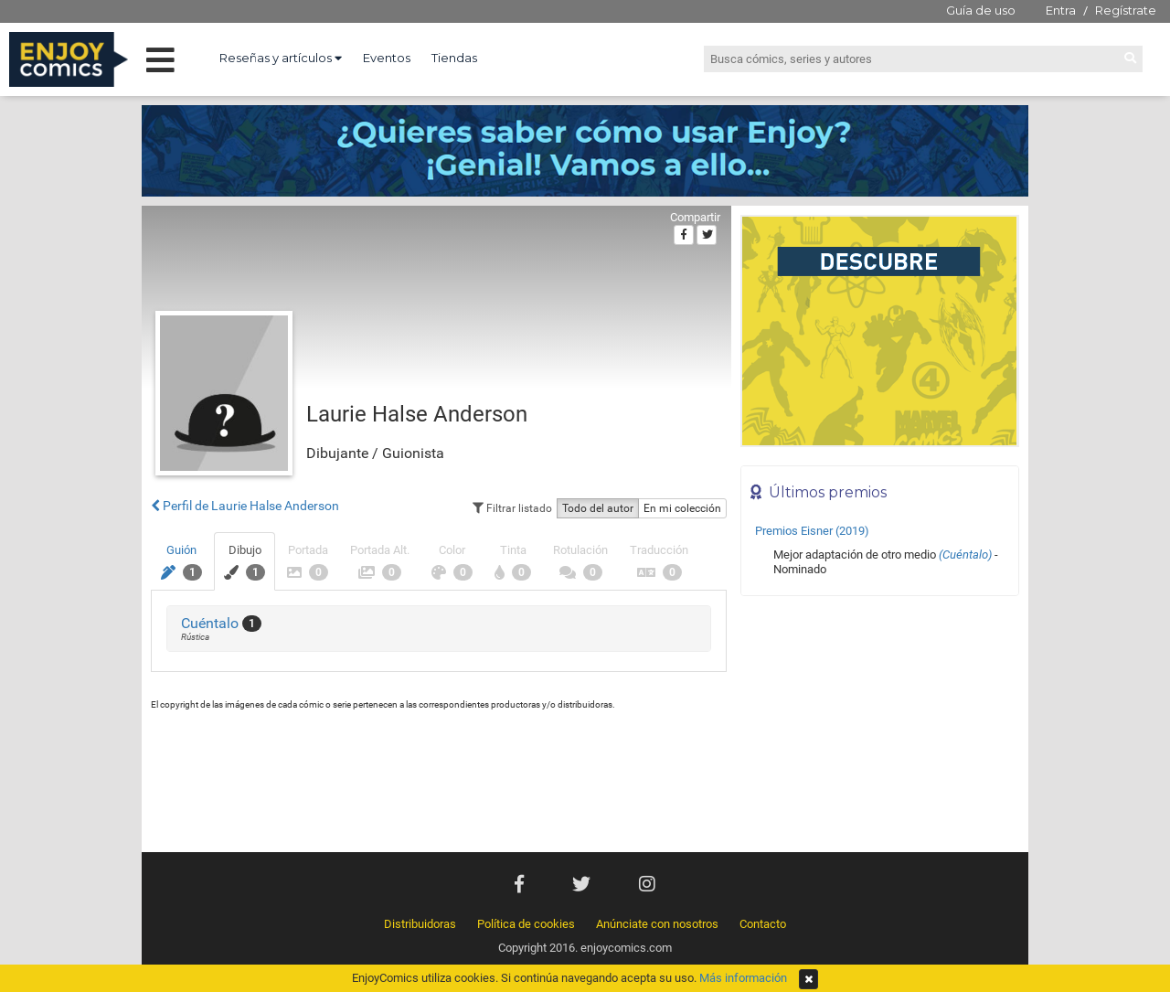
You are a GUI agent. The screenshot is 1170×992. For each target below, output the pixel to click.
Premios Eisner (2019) (812, 531)
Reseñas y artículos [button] (280, 57)
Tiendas (454, 57)
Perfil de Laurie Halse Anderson (245, 505)
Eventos (386, 57)
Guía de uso (981, 10)
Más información (743, 978)
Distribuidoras (420, 924)
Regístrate (1125, 10)
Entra (1061, 10)
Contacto (762, 924)
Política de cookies (526, 924)
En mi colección (682, 508)
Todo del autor (597, 508)
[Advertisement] (879, 728)
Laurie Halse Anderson (416, 414)
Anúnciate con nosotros (657, 924)
